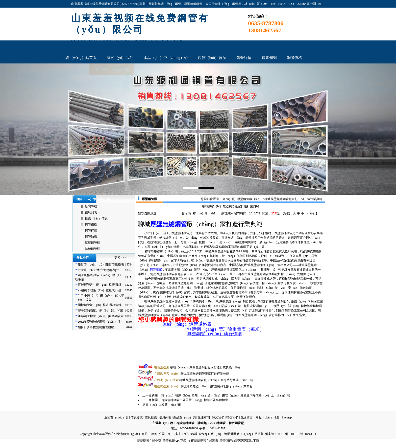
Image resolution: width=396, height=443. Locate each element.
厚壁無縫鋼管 (168, 224)
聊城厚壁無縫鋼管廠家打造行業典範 (191, 373)
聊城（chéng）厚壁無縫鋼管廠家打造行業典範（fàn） (198, 367)
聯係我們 (232, 417)
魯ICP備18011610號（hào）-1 (296, 434)
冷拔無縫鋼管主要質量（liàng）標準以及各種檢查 (194, 400)
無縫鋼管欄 (92, 249)
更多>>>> (120, 257)
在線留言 (246, 417)
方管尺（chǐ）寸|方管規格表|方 (98, 270)
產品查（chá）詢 (184, 417)
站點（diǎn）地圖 (267, 417)
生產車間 (204, 417)
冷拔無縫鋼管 (185, 423)
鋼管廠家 (156, 269)
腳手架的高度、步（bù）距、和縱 (100, 310)
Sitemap (287, 417)
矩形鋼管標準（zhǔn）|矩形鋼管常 (101, 316)
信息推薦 (151, 417)
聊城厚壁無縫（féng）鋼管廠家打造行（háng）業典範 (203, 386)
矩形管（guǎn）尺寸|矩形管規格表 (101, 264)
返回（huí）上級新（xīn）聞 (161, 404)
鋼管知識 (91, 236)
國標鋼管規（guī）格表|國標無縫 (100, 305)
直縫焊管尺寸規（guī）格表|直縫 (100, 284)
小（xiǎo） (308, 213)
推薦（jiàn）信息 (96, 218)
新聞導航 (91, 206)
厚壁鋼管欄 (92, 243)
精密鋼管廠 (236, 423)
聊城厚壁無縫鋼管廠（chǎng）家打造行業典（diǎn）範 (203, 380)
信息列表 (91, 212)
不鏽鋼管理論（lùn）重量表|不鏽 (100, 290)
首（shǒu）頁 (226, 199)
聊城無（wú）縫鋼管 (211, 423)
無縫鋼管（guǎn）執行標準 (214, 333)
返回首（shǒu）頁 (116, 417)
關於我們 (218, 417)
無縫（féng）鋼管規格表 (187, 324)
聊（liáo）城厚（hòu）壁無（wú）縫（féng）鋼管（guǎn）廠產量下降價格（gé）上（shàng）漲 (225, 395)
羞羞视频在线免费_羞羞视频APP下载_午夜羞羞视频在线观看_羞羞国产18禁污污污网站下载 (198, 440)
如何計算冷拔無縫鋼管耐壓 (96, 327)
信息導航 (137, 417)
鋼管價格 (91, 224)
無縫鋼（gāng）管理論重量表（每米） (225, 329)
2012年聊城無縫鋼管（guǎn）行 (99, 321)
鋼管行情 (91, 230)
